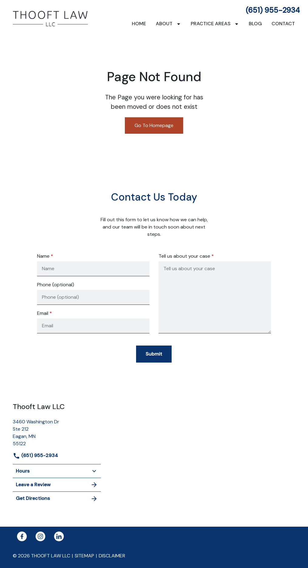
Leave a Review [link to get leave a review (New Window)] (57, 484)
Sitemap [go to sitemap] (84, 556)
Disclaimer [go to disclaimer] (112, 556)
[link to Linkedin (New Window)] (59, 536)
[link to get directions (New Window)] (57, 432)
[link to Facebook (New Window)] (22, 536)
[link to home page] (51, 18)
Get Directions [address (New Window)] (57, 498)
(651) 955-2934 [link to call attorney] (273, 10)
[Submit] (154, 354)
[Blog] (255, 23)
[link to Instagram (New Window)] (40, 536)
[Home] (139, 23)
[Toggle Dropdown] (180, 24)
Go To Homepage (154, 125)
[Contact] (283, 23)
